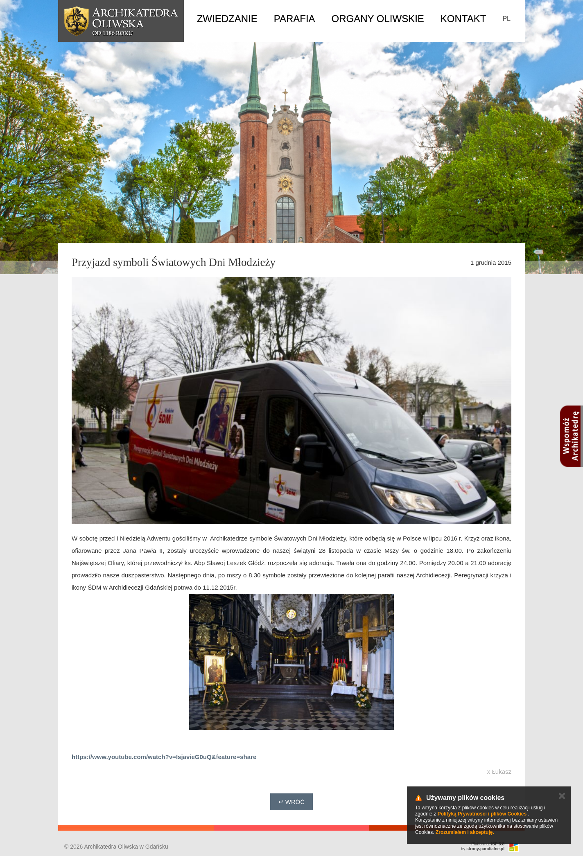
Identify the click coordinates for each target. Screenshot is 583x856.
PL (506, 18)
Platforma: (487, 844)
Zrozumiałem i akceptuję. (465, 832)
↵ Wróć (291, 801)
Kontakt (463, 18)
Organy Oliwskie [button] (378, 18)
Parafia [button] (294, 18)
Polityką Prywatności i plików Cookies (482, 814)
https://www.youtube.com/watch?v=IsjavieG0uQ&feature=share (164, 756)
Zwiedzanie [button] (227, 18)
